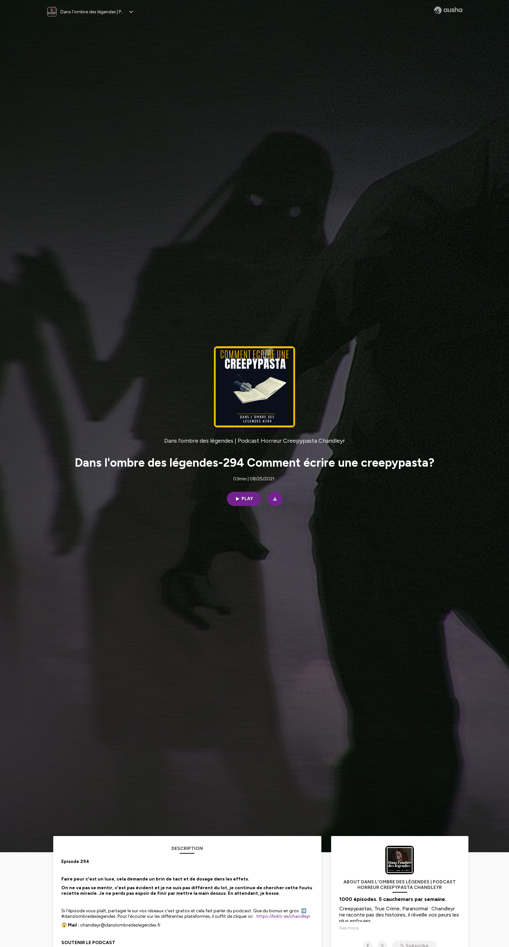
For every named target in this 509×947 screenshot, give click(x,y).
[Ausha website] (448, 10)
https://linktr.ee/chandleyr (283, 916)
